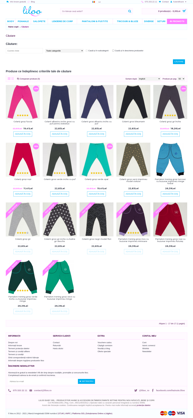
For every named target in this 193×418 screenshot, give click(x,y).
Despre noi (13, 342)
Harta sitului (58, 348)
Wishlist (145, 348)
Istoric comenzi (148, 345)
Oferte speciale (104, 351)
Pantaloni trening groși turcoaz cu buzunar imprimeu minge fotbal (170, 181)
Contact (56, 342)
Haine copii (13, 27)
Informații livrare (15, 345)
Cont (144, 342)
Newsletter (146, 351)
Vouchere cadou (105, 342)
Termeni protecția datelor (18, 348)
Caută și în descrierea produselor (129, 50)
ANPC (68, 413)
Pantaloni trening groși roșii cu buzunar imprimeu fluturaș (170, 240)
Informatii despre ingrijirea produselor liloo (26, 360)
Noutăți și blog (104, 348)
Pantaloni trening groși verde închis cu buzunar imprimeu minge (22, 298)
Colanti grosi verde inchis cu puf (60, 179)
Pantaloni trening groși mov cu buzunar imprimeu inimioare (133, 240)
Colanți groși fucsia (23, 121)
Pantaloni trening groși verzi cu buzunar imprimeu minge (59, 297)
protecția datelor (143, 405)
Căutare (25, 27)
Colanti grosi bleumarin (133, 121)
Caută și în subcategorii (98, 50)
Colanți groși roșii (22, 179)
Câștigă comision (105, 345)
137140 (60, 413)
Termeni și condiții (15, 354)
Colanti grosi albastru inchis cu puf (96, 122)
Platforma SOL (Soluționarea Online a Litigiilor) (92, 413)
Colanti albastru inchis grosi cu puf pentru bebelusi (60, 122)
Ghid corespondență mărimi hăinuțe (23, 357)
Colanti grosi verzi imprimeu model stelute (133, 180)
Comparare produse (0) (30, 79)
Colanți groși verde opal (96, 179)
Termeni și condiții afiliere (19, 351)
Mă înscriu (86, 381)
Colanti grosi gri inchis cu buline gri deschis (59, 240)
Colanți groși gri (22, 239)
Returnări (57, 345)
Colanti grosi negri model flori (96, 239)
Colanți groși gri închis (170, 121)
